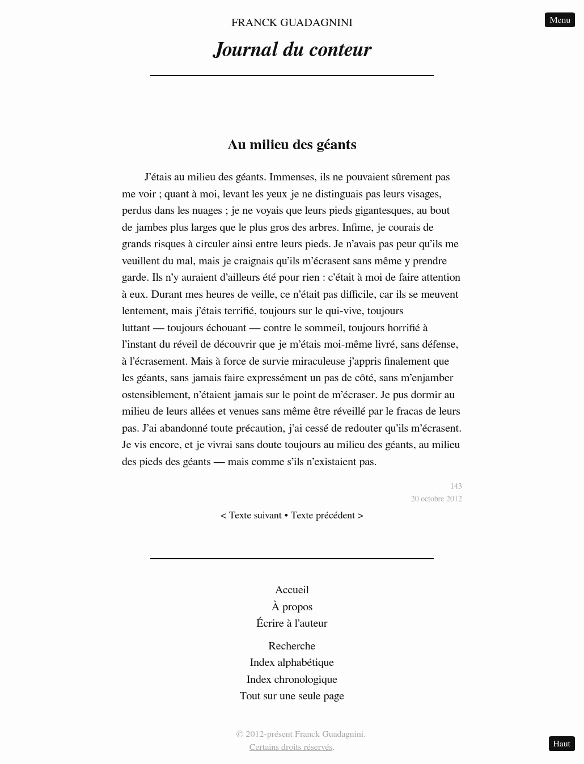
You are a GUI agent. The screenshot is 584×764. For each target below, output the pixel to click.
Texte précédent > (327, 515)
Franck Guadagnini (292, 22)
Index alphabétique (292, 662)
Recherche (292, 646)
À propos (292, 607)
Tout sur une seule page (292, 696)
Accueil (292, 590)
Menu (559, 19)
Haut (561, 743)
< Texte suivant (251, 515)
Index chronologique (292, 679)
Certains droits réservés (291, 747)
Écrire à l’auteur (292, 623)
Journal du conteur (292, 50)
